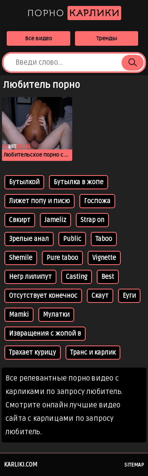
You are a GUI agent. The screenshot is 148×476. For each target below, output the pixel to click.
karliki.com (20, 464)
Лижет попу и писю (39, 201)
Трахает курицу (32, 353)
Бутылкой (24, 182)
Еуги (129, 296)
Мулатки (56, 315)
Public (72, 239)
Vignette (104, 258)
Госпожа (97, 201)
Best (107, 277)
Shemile (20, 258)
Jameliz (55, 220)
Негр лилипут (30, 277)
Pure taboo (62, 258)
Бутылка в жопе (78, 182)
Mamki (19, 315)
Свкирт (19, 220)
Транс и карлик (93, 353)
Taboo (104, 239)
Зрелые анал (29, 239)
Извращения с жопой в (45, 334)
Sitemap (134, 465)
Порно (74, 13)
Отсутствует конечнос (43, 296)
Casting (76, 277)
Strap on (92, 220)
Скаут (100, 296)
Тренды (106, 38)
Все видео (38, 38)
